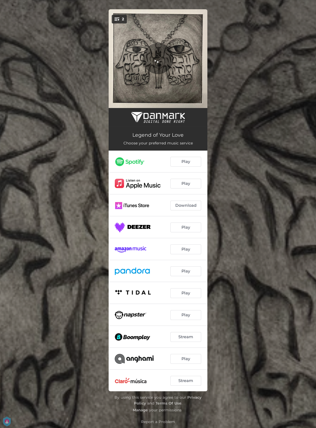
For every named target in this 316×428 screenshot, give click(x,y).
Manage (140, 410)
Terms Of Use (168, 403)
